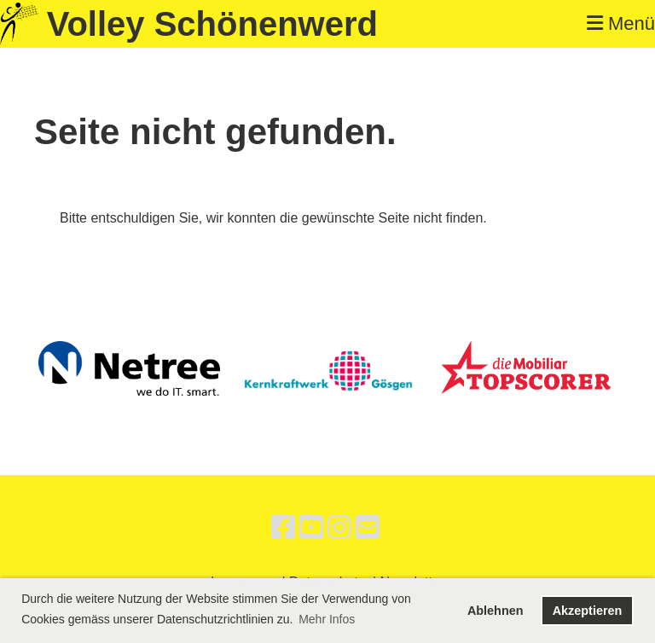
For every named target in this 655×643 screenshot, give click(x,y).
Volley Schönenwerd (212, 24)
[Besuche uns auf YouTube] (311, 528)
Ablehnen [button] (495, 610)
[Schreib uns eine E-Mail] (368, 528)
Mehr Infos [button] (327, 619)
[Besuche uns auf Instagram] (339, 528)
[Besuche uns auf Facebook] (283, 528)
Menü (621, 23)
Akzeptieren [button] (588, 610)
